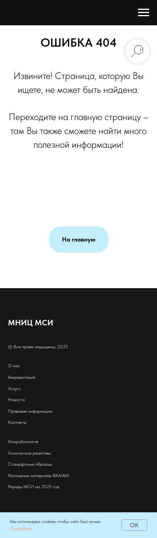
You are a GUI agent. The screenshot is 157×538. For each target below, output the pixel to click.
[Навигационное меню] (143, 13)
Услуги (14, 388)
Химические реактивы (29, 453)
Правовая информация (30, 411)
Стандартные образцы (30, 464)
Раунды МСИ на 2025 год (33, 486)
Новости (16, 399)
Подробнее (21, 528)
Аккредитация (21, 377)
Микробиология (23, 441)
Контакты (17, 422)
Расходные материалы (30, 475)
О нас (14, 365)
